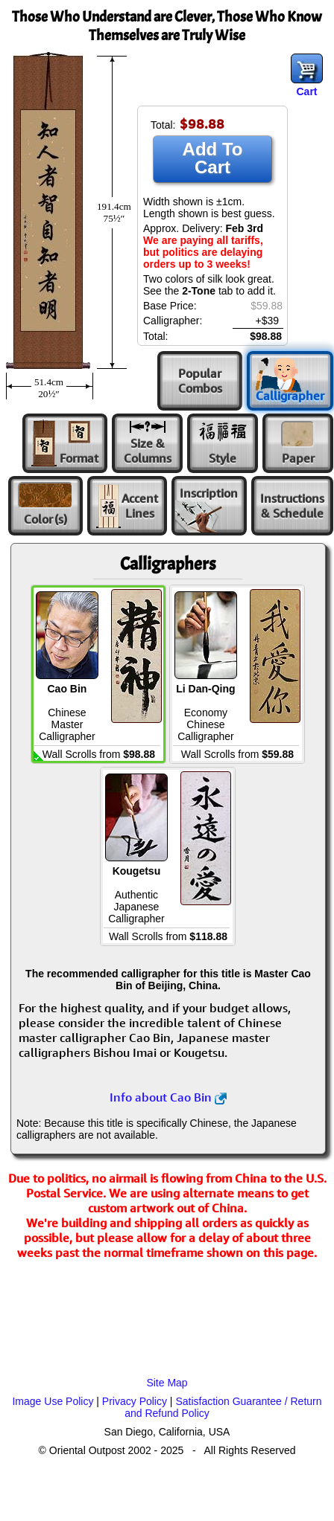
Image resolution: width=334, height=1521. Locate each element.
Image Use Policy (52, 1401)
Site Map (166, 1383)
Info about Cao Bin (168, 1097)
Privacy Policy (134, 1401)
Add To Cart (213, 158)
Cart (306, 91)
